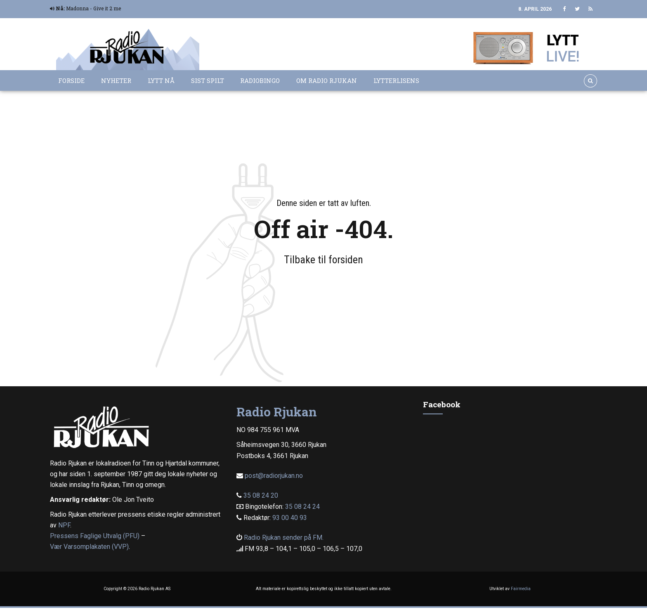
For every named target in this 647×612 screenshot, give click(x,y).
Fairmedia (521, 588)
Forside (71, 80)
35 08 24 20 (260, 495)
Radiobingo (260, 80)
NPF (64, 525)
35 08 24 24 (302, 506)
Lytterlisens (396, 80)
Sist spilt (207, 80)
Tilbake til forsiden (323, 259)
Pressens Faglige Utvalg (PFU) (94, 536)
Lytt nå (161, 80)
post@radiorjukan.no (274, 476)
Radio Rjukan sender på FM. (284, 537)
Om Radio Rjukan (326, 80)
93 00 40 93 (289, 518)
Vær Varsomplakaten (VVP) (89, 547)
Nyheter (116, 80)
